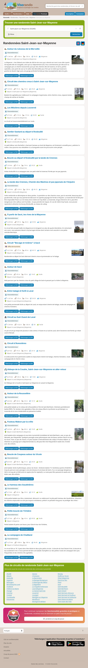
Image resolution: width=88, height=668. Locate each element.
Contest (9, 595)
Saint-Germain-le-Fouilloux (67, 595)
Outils (7, 14)
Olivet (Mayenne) (63, 578)
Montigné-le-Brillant (38, 602)
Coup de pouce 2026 (12, 654)
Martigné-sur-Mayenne (39, 597)
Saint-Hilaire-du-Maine (65, 599)
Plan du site (8, 643)
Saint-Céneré (62, 591)
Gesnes (34, 574)
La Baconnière (37, 578)
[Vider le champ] (76, 29)
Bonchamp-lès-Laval (13, 585)
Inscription (70, 14)
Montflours (36, 599)
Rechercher (76, 34)
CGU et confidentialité (11, 639)
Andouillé (10, 578)
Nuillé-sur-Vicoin (63, 576)
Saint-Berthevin (63, 589)
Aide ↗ (28, 14)
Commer (9, 593)
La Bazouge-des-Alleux (39, 582)
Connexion (80, 14)
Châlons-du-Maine (13, 589)
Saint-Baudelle (62, 587)
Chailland (10, 587)
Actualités (7, 650)
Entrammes (10, 599)
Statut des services (37, 664)
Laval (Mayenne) (37, 589)
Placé (59, 582)
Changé (9, 591)
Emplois (6, 647)
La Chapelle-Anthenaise (40, 587)
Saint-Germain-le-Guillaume (67, 597)
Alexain (9, 576)
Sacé (59, 585)
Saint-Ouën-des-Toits (65, 602)
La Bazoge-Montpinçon (39, 580)
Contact (6, 658)
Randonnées (18, 14)
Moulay (60, 574)
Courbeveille (11, 597)
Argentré (10, 580)
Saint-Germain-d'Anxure (66, 593)
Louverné (35, 593)
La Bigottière (36, 585)
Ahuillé (9, 574)
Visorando (6, 17)
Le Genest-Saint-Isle (38, 591)
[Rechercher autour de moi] (80, 29)
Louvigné (35, 595)
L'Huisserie (35, 576)
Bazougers (10, 582)
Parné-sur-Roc (62, 580)
